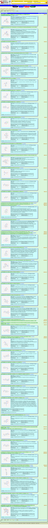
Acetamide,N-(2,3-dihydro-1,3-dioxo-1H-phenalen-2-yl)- (11, 319)
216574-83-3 (45, 453)
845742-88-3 (45, 78)
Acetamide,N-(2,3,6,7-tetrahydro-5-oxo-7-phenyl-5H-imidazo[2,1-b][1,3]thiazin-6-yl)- (16, 260)
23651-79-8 (45, 205)
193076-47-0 (45, 204)
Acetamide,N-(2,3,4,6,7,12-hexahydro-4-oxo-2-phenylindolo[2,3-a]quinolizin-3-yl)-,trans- (17, 232)
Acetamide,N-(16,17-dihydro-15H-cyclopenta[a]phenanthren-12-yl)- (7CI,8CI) (14, 53)
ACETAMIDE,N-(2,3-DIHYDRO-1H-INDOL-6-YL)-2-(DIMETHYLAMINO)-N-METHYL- (15, 374)
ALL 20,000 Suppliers (28, 5)
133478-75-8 (45, 90)
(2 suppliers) (22, 319)
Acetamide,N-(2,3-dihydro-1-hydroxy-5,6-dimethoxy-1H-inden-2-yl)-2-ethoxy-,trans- (16, 336)
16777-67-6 (45, 319)
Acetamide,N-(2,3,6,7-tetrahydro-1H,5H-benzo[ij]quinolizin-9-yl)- (12, 247)
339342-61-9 (45, 143)
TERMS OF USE (20, 523)
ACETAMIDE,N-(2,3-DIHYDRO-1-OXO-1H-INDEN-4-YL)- (11, 337)
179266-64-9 (45, 362)
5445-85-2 (45, 117)
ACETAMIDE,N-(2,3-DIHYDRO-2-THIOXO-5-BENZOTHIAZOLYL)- (12, 440)
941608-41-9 (45, 283)
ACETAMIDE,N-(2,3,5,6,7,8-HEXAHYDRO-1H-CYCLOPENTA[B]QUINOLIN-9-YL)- (15, 233)
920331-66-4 (45, 322)
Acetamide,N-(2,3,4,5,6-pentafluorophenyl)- (8, 219)
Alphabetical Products (20, 5)
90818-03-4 (45, 336)
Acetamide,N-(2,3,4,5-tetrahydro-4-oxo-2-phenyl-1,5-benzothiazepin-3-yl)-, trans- (15, 231)
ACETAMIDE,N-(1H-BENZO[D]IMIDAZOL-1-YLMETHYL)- (11, 90)
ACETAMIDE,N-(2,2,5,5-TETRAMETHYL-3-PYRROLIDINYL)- (11, 143)
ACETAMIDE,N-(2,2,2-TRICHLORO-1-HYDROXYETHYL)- (11, 117)
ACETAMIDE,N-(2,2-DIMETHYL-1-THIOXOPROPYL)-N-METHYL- (12, 191)
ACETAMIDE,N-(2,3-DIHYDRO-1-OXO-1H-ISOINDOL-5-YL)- (11, 350)
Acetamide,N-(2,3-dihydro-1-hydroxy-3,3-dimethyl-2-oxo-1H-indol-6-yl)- (14, 324)
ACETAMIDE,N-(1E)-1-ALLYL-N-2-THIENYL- (8, 78)
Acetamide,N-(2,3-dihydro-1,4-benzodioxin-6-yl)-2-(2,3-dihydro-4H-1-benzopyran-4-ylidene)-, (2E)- (18, 320)
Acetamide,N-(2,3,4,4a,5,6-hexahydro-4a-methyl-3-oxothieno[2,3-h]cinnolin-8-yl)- (15, 204)
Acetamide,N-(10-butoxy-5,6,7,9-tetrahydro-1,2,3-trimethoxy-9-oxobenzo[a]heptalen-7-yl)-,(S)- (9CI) (19, 27)
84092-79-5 (45, 14)
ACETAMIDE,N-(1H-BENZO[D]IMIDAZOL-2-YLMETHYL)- (11, 101)
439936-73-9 (45, 350)
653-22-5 (46, 219)
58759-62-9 (45, 440)
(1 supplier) (20, 179)
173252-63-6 (45, 337)
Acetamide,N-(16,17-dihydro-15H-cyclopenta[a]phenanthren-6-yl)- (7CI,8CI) (14, 65)
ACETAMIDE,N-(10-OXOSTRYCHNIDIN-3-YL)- (9, 41)
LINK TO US (37, 523)
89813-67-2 (45, 231)
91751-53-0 (45, 232)
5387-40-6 (45, 466)
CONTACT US (33, 523)
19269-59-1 (45, 505)
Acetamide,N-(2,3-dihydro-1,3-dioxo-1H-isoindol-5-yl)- (10, 306)
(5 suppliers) (18, 78)
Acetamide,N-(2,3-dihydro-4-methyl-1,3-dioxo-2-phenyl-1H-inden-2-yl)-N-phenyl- (15, 466)
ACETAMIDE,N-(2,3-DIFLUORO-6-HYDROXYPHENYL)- (10, 283)
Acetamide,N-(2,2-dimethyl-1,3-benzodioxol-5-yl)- (10, 179)
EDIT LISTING (28, 523)
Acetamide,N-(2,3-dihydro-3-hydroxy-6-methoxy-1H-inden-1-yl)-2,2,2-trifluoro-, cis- (16, 452)
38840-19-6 (45, 155)
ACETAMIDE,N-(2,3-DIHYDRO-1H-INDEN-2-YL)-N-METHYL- (11, 362)
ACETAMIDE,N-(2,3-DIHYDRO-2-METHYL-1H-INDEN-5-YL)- (11, 385)
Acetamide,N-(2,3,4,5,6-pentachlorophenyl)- (9, 205)
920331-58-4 (45, 320)
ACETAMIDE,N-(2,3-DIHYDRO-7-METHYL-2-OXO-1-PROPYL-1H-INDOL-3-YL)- (15, 493)
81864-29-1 (45, 179)
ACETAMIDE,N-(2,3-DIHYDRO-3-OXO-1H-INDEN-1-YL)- (11, 453)
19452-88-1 (45, 41)
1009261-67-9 (45, 493)
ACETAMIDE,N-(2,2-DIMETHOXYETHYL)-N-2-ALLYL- (10, 167)
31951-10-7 (45, 324)
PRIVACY (24, 523)
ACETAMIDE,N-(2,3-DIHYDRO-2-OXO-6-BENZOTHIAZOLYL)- (12, 428)
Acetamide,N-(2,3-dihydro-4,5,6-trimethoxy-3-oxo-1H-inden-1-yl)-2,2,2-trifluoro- (15, 465)
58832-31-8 (45, 191)
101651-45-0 (45, 247)
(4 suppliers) (16, 15)
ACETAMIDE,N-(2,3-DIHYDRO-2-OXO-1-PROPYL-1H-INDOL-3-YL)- (13, 397)
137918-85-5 (45, 260)
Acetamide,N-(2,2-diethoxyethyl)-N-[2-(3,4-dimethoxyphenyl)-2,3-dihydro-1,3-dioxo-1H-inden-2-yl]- (18, 155)
